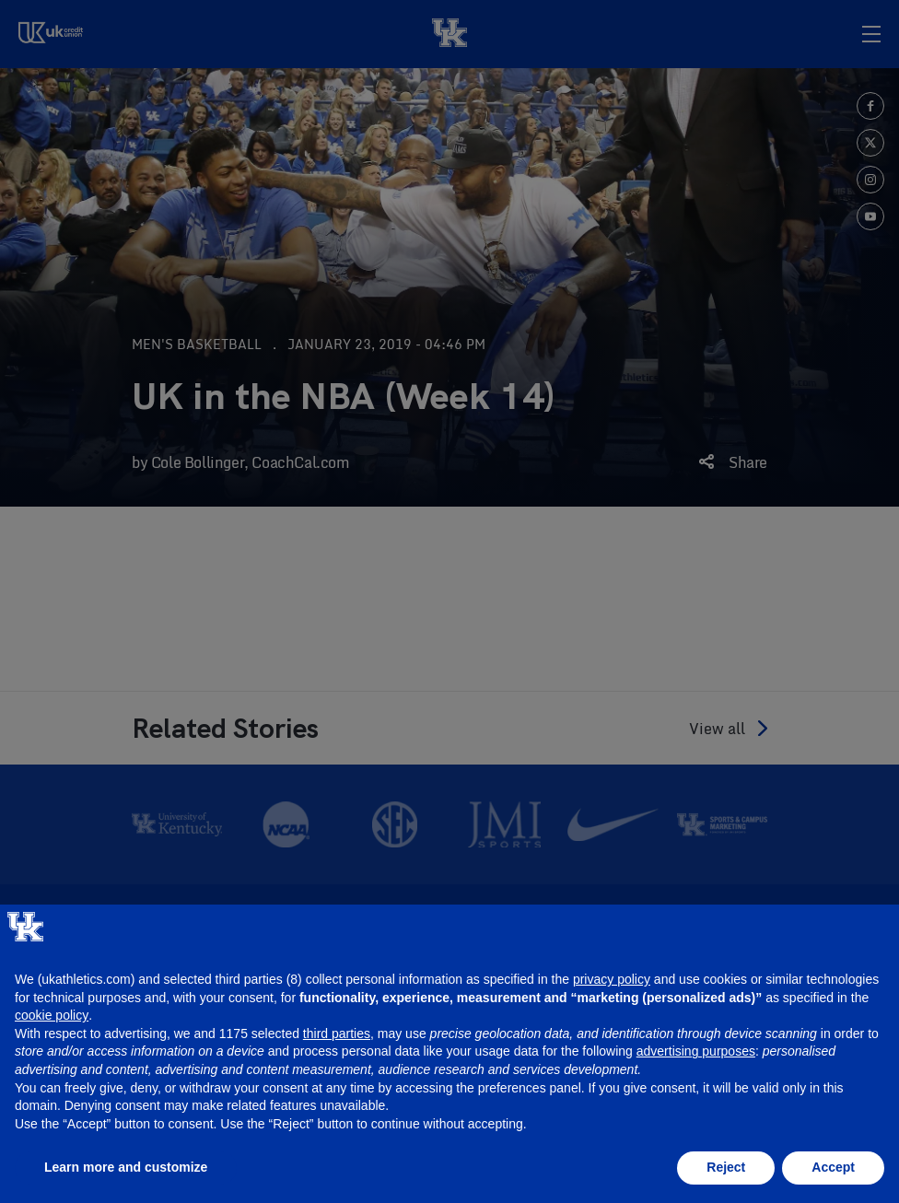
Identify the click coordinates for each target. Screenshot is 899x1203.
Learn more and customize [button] (125, 1167)
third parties (336, 1033)
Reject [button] (725, 1167)
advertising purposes (695, 1051)
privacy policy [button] (611, 979)
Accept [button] (833, 1167)
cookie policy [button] (51, 1015)
